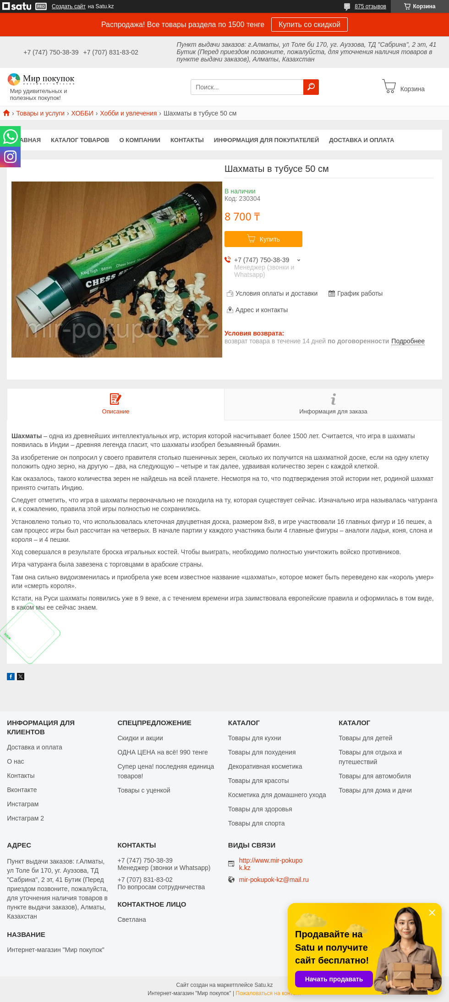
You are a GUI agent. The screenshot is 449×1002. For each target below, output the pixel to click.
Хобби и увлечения (128, 113)
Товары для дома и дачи (375, 790)
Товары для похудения (262, 752)
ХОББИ (82, 113)
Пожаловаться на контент (268, 993)
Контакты (187, 140)
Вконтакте (22, 789)
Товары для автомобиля (375, 776)
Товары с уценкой (143, 790)
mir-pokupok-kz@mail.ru (274, 879)
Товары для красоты (258, 780)
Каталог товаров (80, 140)
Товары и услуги (40, 113)
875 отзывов (370, 6)
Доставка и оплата (361, 140)
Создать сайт (69, 6)
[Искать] (311, 87)
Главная (26, 140)
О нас (15, 761)
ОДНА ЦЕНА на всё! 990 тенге (162, 752)
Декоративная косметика (265, 766)
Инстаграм (22, 804)
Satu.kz (263, 985)
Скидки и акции (140, 738)
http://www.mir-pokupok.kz (271, 864)
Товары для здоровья (260, 809)
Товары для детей (365, 738)
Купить (270, 239)
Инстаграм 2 (25, 818)
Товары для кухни (254, 738)
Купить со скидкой (309, 24)
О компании (140, 140)
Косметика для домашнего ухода (277, 794)
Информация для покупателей (266, 140)
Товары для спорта (256, 823)
